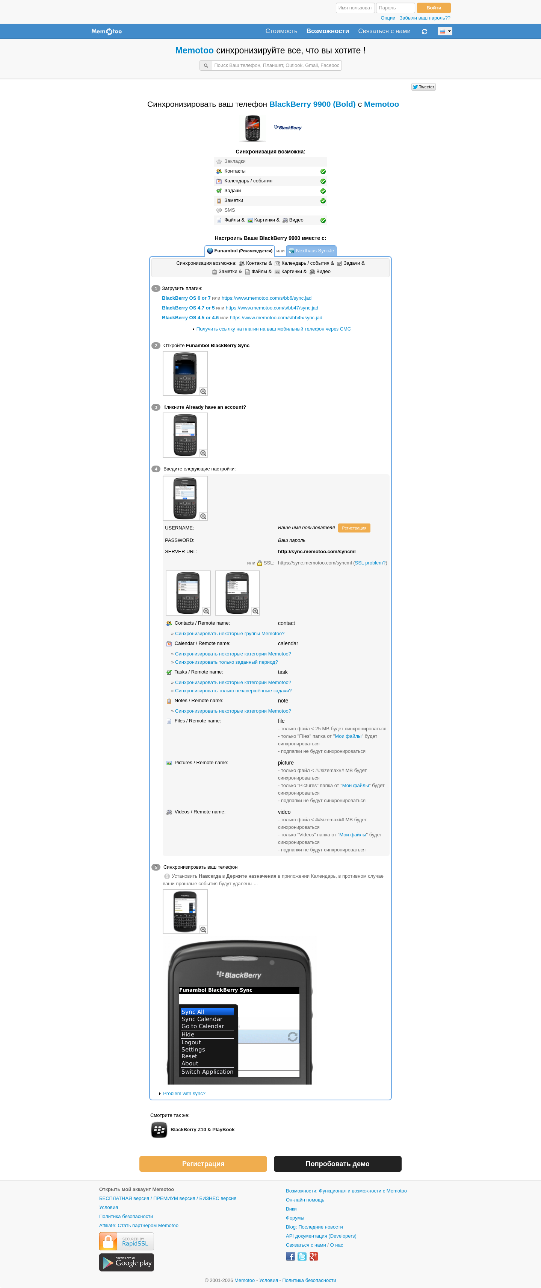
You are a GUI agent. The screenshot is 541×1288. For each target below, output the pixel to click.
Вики (291, 1209)
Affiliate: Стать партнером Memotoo (138, 1225)
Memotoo (194, 50)
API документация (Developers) (321, 1236)
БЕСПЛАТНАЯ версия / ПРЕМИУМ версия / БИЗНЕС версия (167, 1198)
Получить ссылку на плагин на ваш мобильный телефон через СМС (273, 329)
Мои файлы (348, 736)
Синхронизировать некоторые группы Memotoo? (229, 633)
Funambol (239, 251)
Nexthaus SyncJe (311, 251)
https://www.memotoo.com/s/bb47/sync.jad (272, 308)
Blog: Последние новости (314, 1227)
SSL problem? (370, 563)
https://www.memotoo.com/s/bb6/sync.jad (266, 298)
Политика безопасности (126, 1216)
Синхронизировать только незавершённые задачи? (233, 690)
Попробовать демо (338, 1164)
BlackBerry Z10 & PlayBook (203, 1129)
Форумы (295, 1218)
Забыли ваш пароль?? (424, 18)
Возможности (328, 31)
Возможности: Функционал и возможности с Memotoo (346, 1191)
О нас (336, 1245)
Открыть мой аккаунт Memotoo (136, 1189)
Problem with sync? (184, 1093)
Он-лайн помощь (305, 1200)
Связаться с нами (384, 31)
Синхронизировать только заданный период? (226, 662)
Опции (388, 18)
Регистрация (354, 528)
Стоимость (282, 31)
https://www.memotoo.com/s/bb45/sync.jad (276, 317)
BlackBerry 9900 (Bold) (312, 104)
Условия (108, 1207)
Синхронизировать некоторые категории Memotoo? (233, 654)
